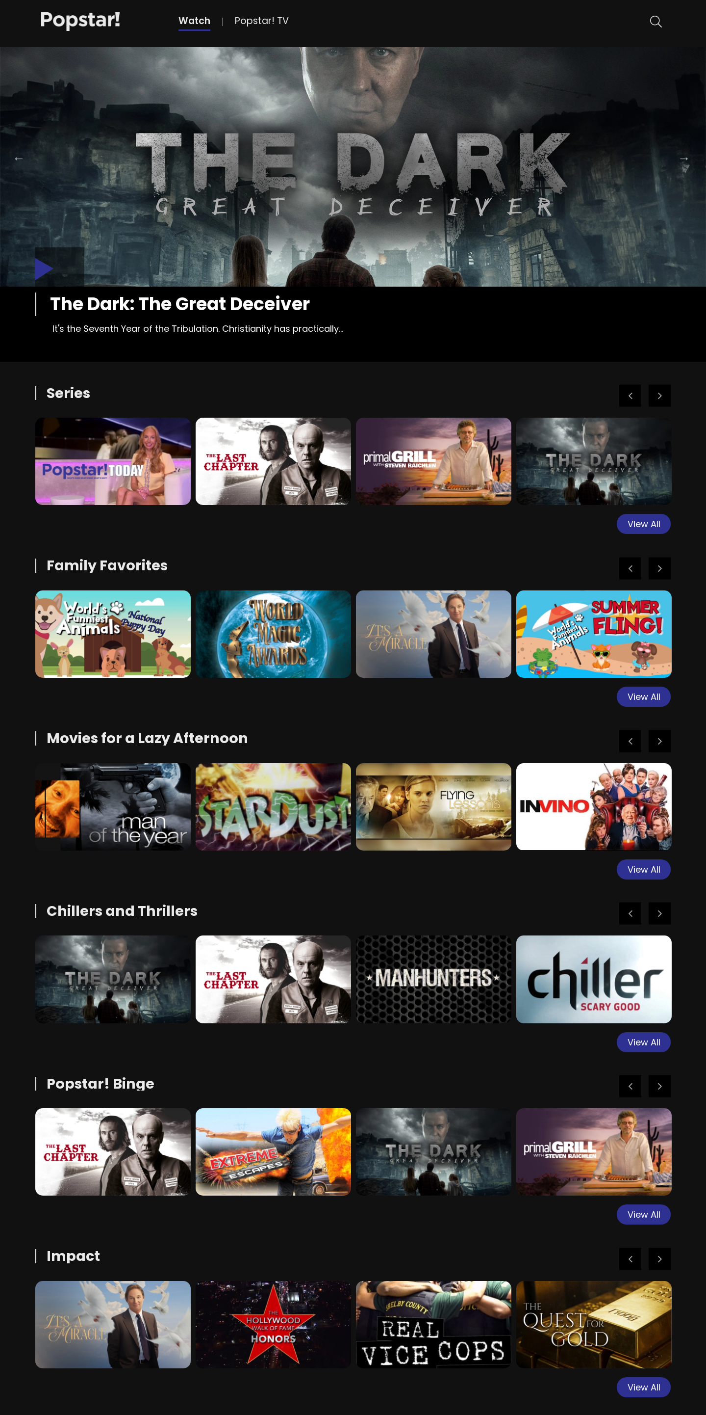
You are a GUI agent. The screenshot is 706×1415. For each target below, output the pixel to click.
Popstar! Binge (100, 1084)
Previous (17, 157)
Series (68, 393)
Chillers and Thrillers (122, 911)
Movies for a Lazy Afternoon (147, 738)
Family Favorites (107, 565)
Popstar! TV (262, 20)
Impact (73, 1256)
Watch (194, 20)
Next (682, 157)
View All (644, 524)
